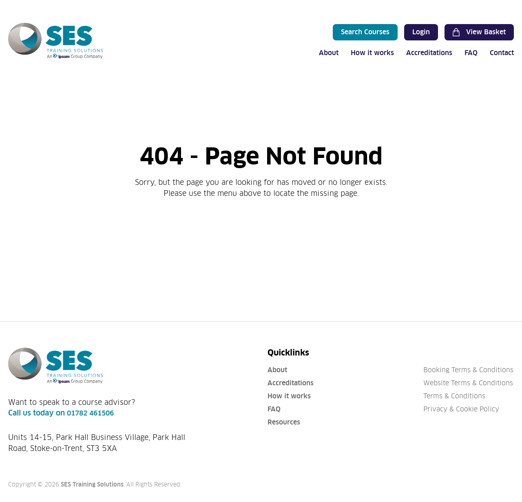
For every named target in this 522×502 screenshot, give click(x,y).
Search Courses (365, 32)
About (328, 53)
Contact (502, 53)
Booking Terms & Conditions (468, 370)
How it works (372, 53)
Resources (284, 422)
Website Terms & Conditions (468, 383)
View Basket (479, 32)
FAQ (471, 53)
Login (421, 32)
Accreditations (429, 53)
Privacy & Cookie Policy (461, 409)
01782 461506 (90, 413)
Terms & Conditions (454, 396)
